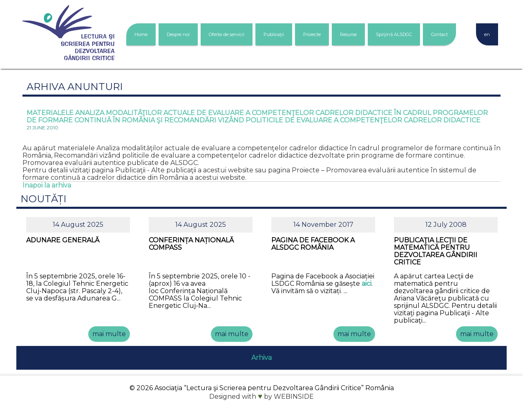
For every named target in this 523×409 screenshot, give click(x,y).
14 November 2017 (323, 224)
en (487, 34)
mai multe (109, 334)
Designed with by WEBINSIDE (261, 396)
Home (141, 34)
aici (366, 283)
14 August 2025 (78, 224)
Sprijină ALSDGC (394, 34)
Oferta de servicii (226, 34)
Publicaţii (274, 34)
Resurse (348, 34)
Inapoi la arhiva (46, 185)
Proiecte (312, 34)
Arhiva (261, 358)
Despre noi (178, 34)
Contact (439, 34)
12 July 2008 (446, 224)
